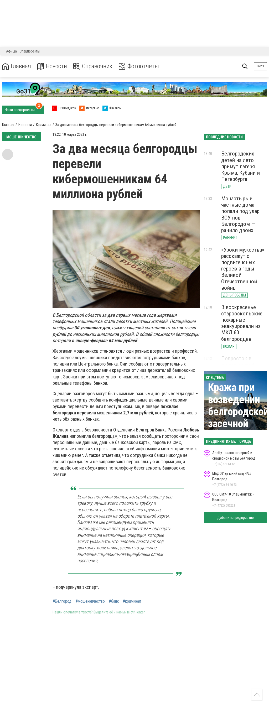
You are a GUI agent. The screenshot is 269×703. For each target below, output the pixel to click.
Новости (52, 66)
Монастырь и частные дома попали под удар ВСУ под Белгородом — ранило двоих (240, 214)
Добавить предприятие (235, 517)
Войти (260, 66)
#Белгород (62, 601)
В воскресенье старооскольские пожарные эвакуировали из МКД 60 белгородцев (241, 323)
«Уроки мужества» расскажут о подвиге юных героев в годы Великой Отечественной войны (242, 269)
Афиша (11, 51)
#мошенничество (90, 601)
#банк (114, 601)
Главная (16, 66)
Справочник (92, 66)
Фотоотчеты (139, 66)
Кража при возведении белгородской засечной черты (238, 411)
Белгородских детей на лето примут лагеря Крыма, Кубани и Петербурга (240, 166)
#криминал (132, 601)
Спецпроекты (30, 51)
